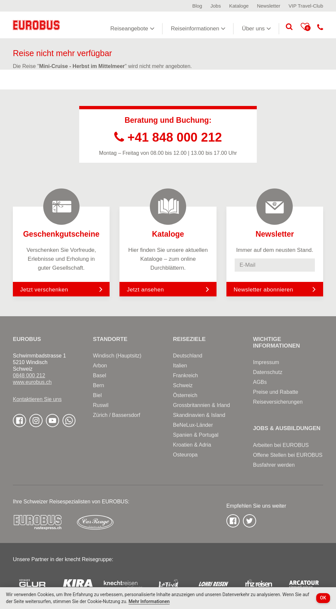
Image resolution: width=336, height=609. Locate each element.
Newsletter (268, 6)
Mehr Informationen (149, 601)
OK (323, 597)
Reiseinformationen (198, 28)
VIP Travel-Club (305, 6)
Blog (197, 6)
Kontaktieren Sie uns (37, 399)
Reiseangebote (132, 28)
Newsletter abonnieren (263, 290)
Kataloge (239, 6)
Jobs (215, 6)
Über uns (256, 28)
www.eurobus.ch (32, 382)
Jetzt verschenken (61, 289)
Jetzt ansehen (168, 289)
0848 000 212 (29, 375)
